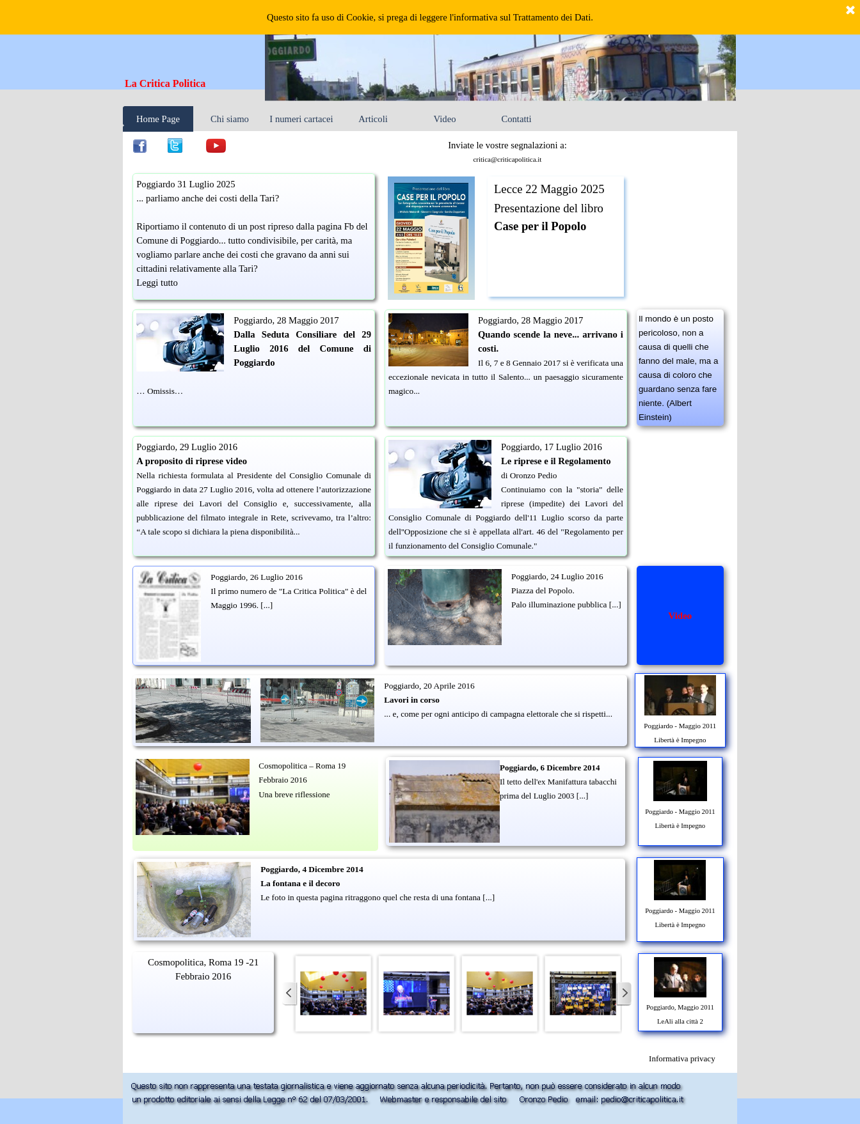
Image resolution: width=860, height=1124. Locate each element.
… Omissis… (159, 391)
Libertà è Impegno (680, 740)
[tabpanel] (195, 83)
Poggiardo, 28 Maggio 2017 (286, 320)
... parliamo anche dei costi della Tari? (207, 198)
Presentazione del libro (548, 208)
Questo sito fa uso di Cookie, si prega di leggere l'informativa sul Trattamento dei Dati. (430, 17)
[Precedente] (290, 993)
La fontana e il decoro (300, 883)
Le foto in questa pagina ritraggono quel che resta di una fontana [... (376, 897)
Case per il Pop (532, 226)
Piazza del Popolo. (543, 590)
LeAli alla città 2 (680, 1021)
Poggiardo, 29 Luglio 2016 (186, 447)
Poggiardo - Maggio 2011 (680, 726)
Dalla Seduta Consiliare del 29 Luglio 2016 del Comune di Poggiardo (302, 348)
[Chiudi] (850, 11)
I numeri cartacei (301, 119)
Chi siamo (230, 119)
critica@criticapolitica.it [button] (507, 159)
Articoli (373, 119)
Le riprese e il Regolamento (556, 461)
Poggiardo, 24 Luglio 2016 (557, 576)
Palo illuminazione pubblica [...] (566, 604)
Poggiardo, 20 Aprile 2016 (429, 686)
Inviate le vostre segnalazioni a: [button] (507, 145)
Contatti (516, 119)
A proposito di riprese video (191, 461)
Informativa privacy (682, 1058)
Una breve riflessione (294, 794)
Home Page (158, 119)
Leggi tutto (157, 282)
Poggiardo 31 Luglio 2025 (185, 184)
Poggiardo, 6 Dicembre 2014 (550, 767)
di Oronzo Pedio (529, 475)
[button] (333, 993)
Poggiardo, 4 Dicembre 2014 (311, 869)
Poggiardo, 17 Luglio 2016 (551, 447)
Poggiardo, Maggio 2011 (680, 1007)
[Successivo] (624, 993)
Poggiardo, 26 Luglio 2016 (257, 577)
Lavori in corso (412, 700)
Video (445, 119)
